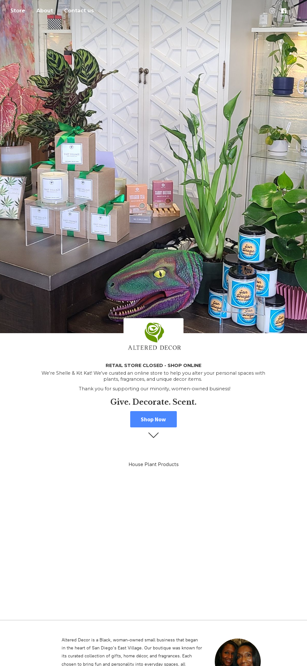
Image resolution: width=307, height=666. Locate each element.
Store (17, 11)
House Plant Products (154, 464)
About (44, 11)
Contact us (79, 11)
